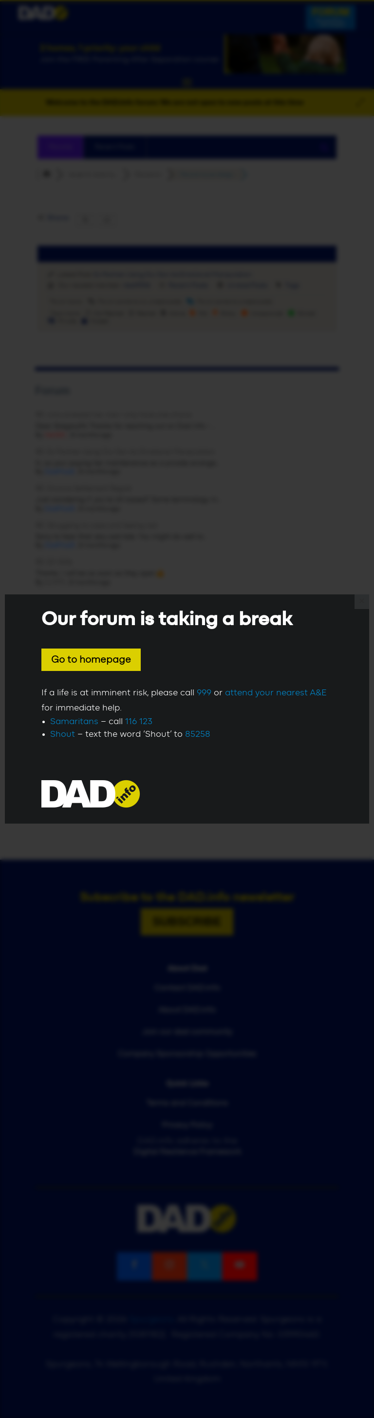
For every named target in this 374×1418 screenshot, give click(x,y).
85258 (197, 734)
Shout (62, 734)
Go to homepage (91, 660)
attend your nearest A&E (276, 693)
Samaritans (74, 721)
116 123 (138, 721)
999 (204, 693)
